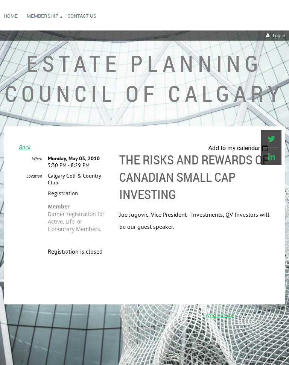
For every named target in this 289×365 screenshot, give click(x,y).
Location (34, 176)
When (37, 158)
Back (24, 147)
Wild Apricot (219, 315)
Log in (279, 35)
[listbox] (239, 148)
